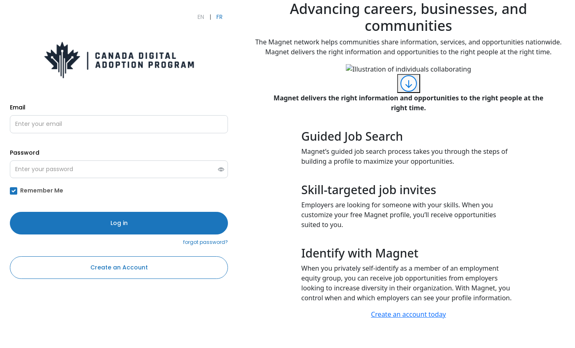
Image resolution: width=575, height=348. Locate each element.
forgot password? (205, 242)
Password (24, 152)
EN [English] (201, 17)
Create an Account (119, 267)
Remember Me (41, 191)
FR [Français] (219, 17)
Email (17, 107)
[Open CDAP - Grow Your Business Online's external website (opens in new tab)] (119, 60)
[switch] (221, 169)
